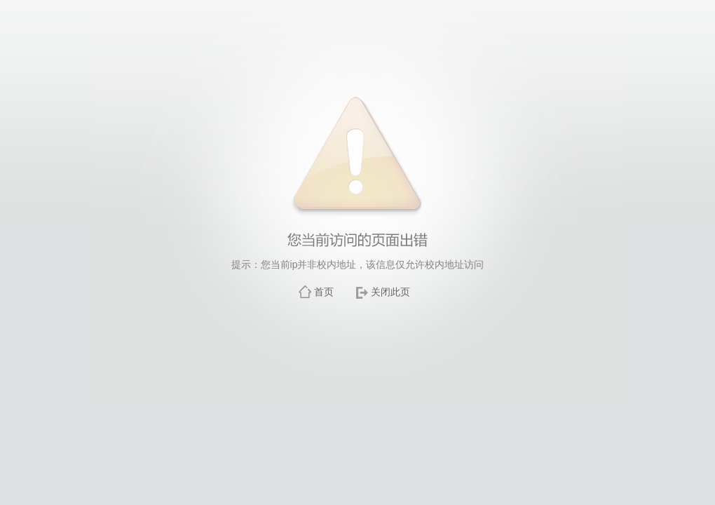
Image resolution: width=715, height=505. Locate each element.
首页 (324, 291)
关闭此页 (390, 291)
